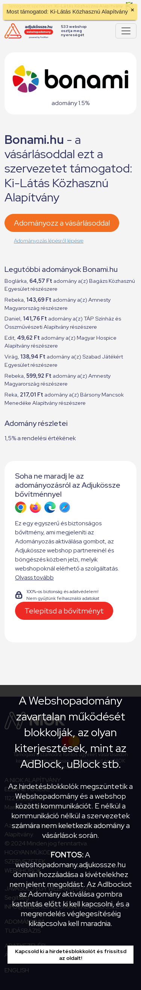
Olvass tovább (34, 577)
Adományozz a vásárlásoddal (62, 223)
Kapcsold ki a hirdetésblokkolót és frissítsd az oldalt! (70, 954)
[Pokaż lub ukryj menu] (125, 30)
